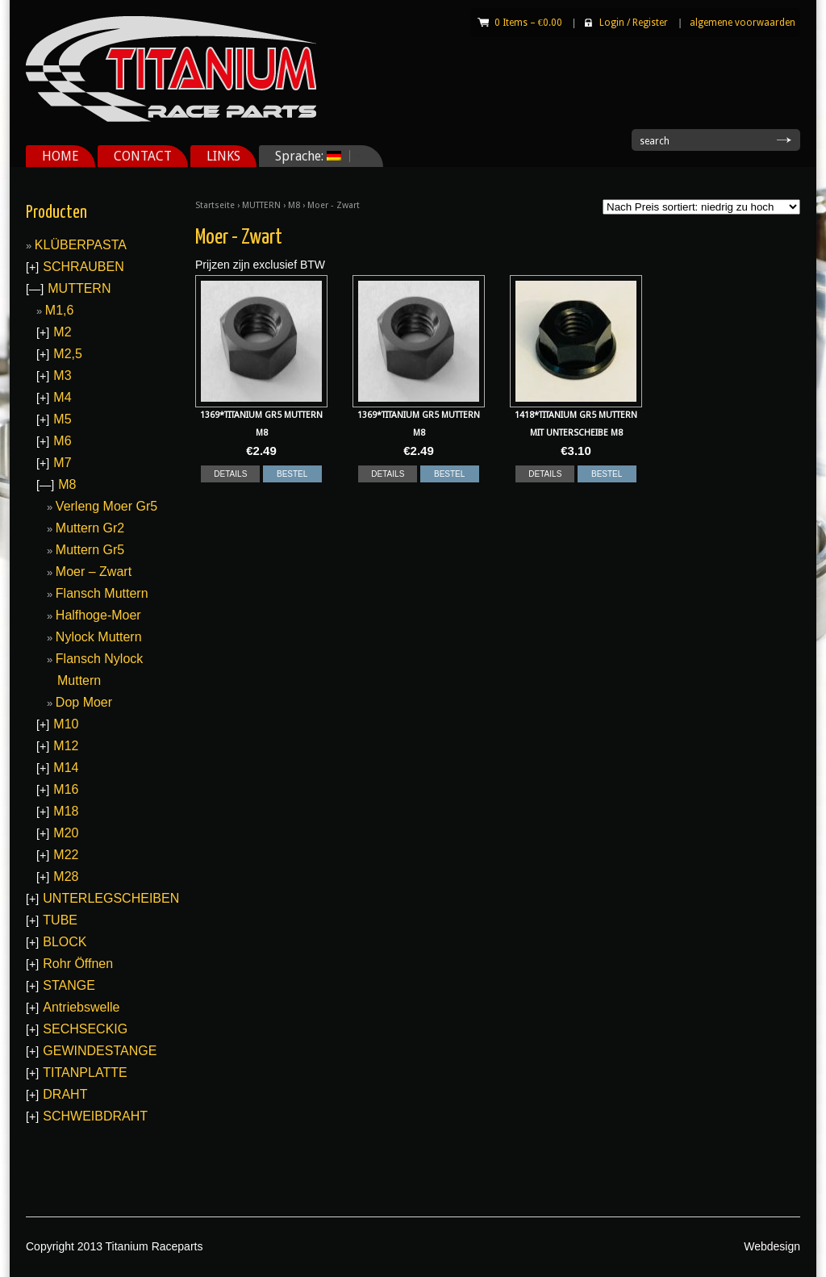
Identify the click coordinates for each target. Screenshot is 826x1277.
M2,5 (67, 354)
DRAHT (65, 1094)
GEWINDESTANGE (99, 1051)
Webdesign (772, 1246)
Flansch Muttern (102, 593)
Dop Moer (84, 702)
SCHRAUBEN (83, 266)
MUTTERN (261, 205)
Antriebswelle (81, 1007)
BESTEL (292, 473)
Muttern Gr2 (90, 528)
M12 (65, 746)
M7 (62, 462)
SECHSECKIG (85, 1029)
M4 (62, 397)
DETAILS (230, 473)
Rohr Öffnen (78, 963)
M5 (62, 419)
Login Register (633, 22)
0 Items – (528, 22)
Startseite (215, 205)
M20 (65, 833)
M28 (65, 876)
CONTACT (143, 156)
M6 (62, 441)
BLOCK (64, 942)
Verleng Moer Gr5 (106, 506)
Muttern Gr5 (90, 550)
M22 (65, 855)
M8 (294, 205)
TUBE (60, 920)
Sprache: (312, 156)
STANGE (69, 985)
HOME (60, 156)
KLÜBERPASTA (81, 245)
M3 (62, 375)
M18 (65, 811)
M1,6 (59, 310)
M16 (65, 789)
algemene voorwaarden (742, 22)
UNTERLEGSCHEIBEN (111, 898)
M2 (62, 332)
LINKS (223, 156)
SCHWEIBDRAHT (95, 1116)
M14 (65, 767)
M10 (65, 724)
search (655, 141)
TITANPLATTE (85, 1072)
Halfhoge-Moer (98, 615)
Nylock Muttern (99, 637)
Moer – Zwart (93, 571)
